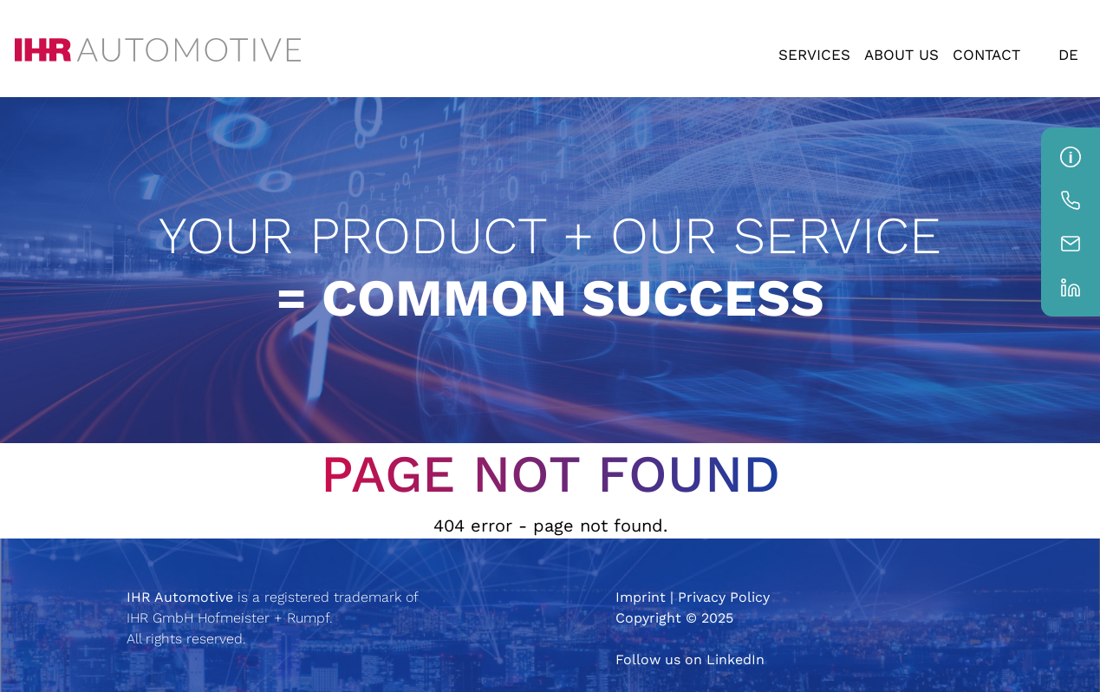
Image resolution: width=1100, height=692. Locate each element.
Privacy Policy (724, 597)
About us (901, 54)
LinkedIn (735, 659)
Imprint (640, 597)
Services (814, 54)
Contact (986, 54)
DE (1068, 54)
